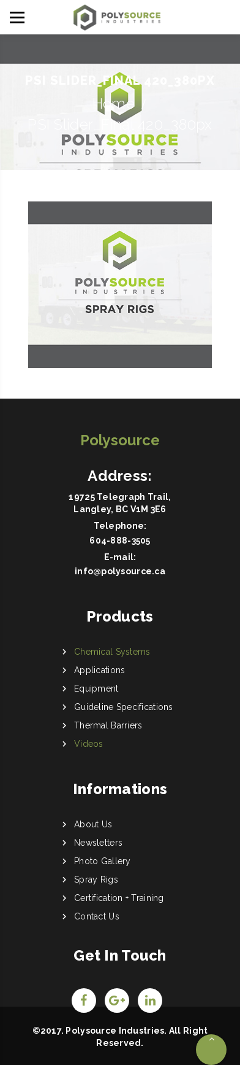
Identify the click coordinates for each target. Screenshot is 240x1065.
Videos (88, 744)
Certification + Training (119, 898)
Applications (99, 670)
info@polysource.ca (120, 571)
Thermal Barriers (108, 725)
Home (113, 103)
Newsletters (98, 843)
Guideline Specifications (123, 707)
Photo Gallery (102, 861)
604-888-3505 (119, 540)
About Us (93, 824)
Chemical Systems (112, 652)
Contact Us (96, 916)
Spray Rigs (96, 879)
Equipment (96, 688)
